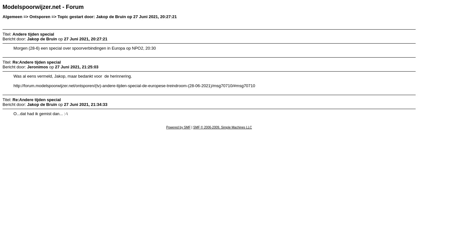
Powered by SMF (178, 127)
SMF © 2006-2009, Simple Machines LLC (222, 127)
